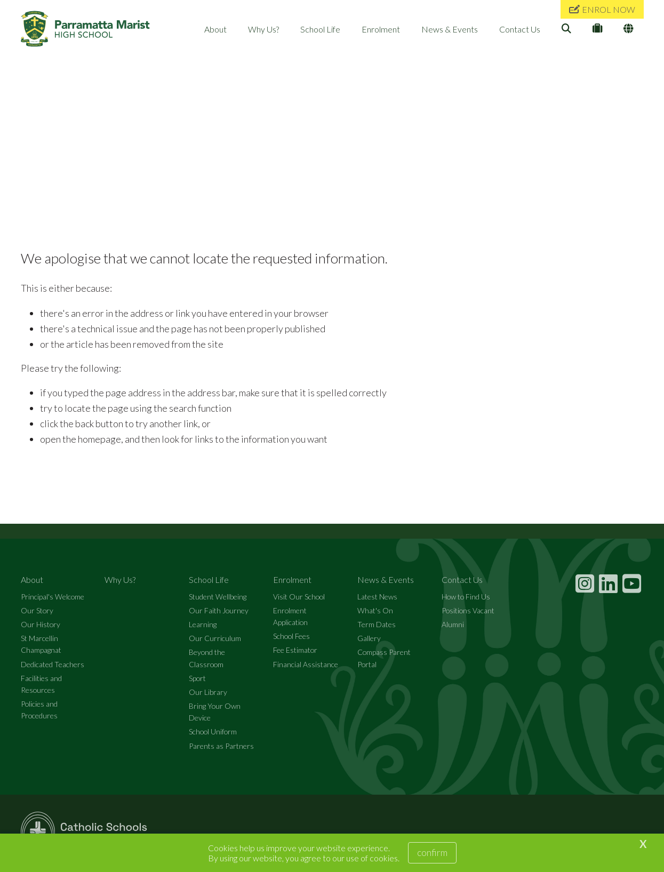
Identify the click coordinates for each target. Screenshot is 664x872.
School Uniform (213, 735)
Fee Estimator (295, 653)
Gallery (369, 641)
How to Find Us (466, 600)
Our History (40, 628)
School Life (320, 29)
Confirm (432, 852)
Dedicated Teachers (52, 667)
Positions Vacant (468, 614)
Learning (203, 628)
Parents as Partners (221, 749)
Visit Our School (299, 600)
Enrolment (381, 29)
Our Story (37, 614)
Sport (197, 681)
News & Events (449, 29)
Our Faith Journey (219, 614)
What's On (375, 614)
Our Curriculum (215, 641)
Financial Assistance (305, 667)
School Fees (291, 639)
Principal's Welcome (52, 600)
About (215, 29)
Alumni (453, 628)
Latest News (377, 600)
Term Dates (376, 628)
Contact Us (519, 29)
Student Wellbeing (217, 600)
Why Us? (263, 29)
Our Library (208, 695)
